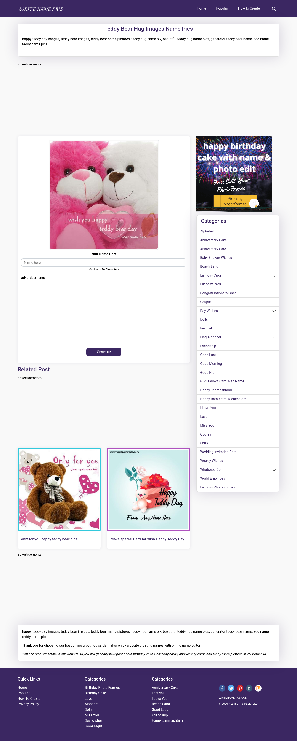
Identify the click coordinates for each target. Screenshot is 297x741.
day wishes (209, 311)
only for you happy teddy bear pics (49, 539)
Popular (222, 8)
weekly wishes (211, 462)
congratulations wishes (218, 293)
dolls (204, 320)
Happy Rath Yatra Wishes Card (223, 400)
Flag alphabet (210, 338)
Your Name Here (104, 254)
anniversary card (213, 249)
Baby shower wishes (216, 258)
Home (201, 8)
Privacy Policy (28, 704)
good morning (211, 364)
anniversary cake (213, 240)
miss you (207, 426)
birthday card (210, 284)
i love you (208, 408)
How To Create (29, 698)
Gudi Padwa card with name (222, 382)
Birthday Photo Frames (217, 488)
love (203, 417)
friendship (208, 346)
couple (205, 302)
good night (208, 373)
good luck (208, 355)
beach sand (209, 267)
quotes (205, 435)
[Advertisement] (147, 100)
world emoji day (212, 479)
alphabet (207, 231)
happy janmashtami (216, 391)
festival (206, 329)
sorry (204, 444)
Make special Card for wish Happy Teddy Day (147, 539)
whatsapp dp (210, 470)
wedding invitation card (218, 453)
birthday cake (210, 276)
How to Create (249, 8)
